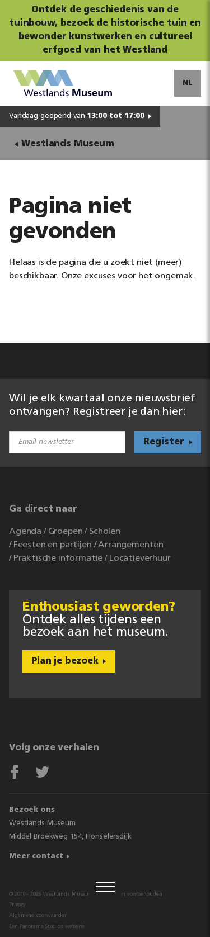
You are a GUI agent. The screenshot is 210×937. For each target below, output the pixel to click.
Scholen (104, 531)
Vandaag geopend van (76, 116)
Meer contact (36, 856)
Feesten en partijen (52, 545)
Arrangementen (131, 545)
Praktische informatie (58, 558)
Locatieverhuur (140, 558)
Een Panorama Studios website (47, 926)
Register (163, 442)
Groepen (65, 531)
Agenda (25, 531)
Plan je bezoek (65, 661)
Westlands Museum (67, 144)
